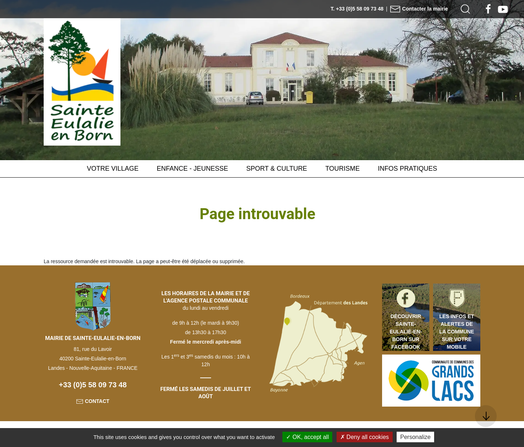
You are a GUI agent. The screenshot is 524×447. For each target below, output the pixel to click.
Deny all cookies (364, 437)
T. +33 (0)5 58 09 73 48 (357, 9)
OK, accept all (307, 437)
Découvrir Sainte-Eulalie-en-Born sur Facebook (406, 331)
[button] (465, 9)
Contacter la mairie (419, 9)
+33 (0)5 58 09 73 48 (93, 385)
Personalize (415, 437)
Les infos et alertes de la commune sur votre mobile (456, 331)
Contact (92, 401)
